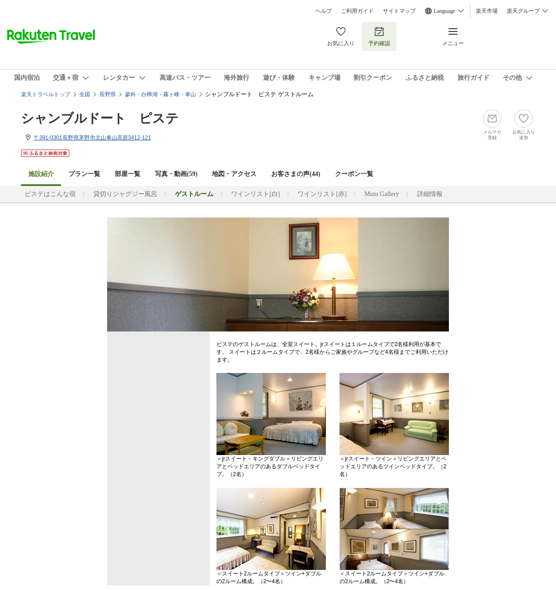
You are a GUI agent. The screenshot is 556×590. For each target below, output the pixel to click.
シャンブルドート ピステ (100, 118)
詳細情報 (430, 194)
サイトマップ (399, 11)
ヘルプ (323, 11)
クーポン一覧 (354, 174)
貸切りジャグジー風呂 (125, 194)
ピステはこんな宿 (50, 194)
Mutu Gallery (382, 194)
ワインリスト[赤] (322, 194)
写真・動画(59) (176, 174)
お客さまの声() (295, 174)
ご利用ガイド (357, 11)
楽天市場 (487, 11)
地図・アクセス (234, 174)
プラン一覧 (84, 174)
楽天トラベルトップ (45, 94)
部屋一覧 (127, 174)
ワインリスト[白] (255, 194)
